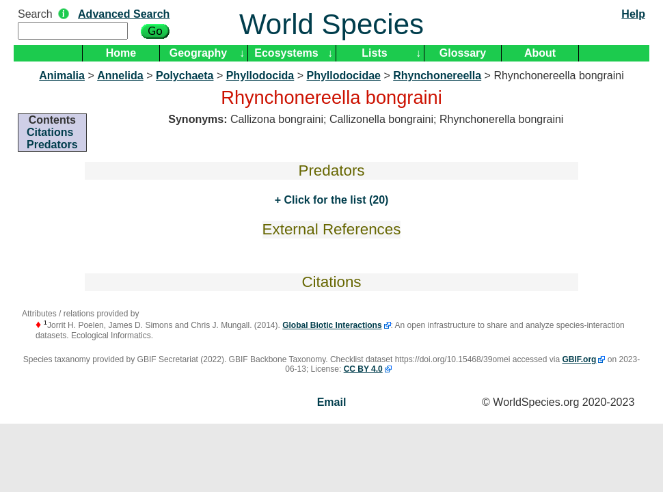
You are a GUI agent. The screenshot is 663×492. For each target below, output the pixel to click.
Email (332, 402)
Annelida (120, 75)
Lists (374, 53)
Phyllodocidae (344, 75)
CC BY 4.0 (363, 369)
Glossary (462, 53)
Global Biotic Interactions (331, 325)
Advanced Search (124, 14)
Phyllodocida (260, 75)
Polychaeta (184, 75)
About (540, 53)
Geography (198, 53)
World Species (331, 24)
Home (121, 53)
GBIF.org (579, 359)
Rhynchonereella (437, 75)
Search (35, 14)
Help (633, 14)
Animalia (62, 75)
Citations (50, 132)
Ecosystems (286, 53)
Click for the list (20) (334, 200)
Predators (52, 144)
